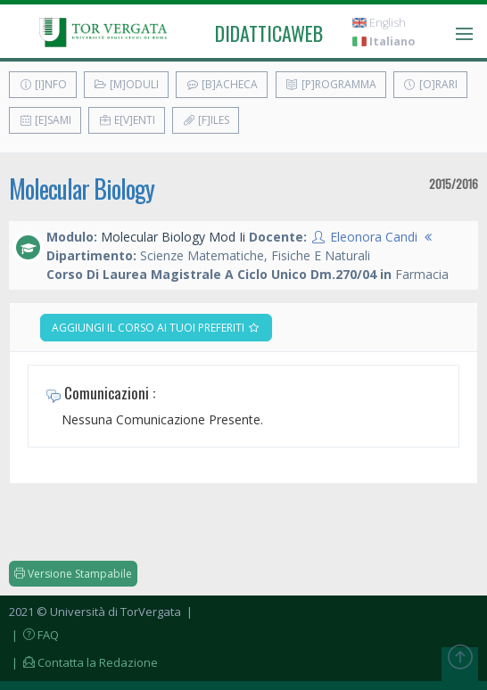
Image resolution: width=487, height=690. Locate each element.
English (379, 22)
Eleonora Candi (373, 236)
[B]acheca (222, 84)
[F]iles (205, 119)
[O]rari (430, 84)
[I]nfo (43, 84)
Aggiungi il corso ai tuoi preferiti (156, 327)
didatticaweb (269, 33)
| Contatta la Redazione (83, 662)
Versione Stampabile (73, 573)
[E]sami (45, 119)
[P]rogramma (330, 84)
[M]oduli (126, 84)
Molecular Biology (81, 188)
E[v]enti (126, 119)
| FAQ (34, 635)
